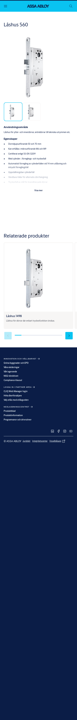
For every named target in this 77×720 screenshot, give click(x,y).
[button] (69, 335)
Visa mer (38, 190)
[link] (52, 431)
